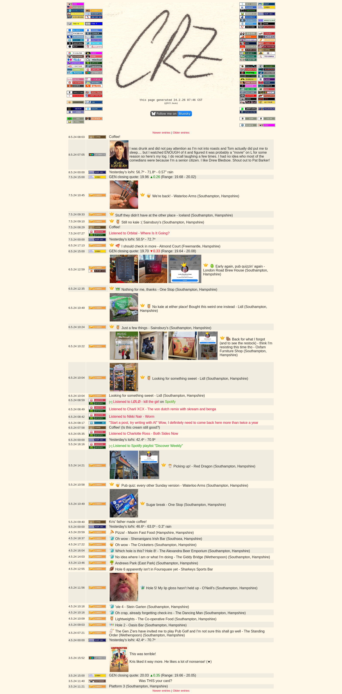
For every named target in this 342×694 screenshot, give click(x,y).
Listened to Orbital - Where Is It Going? (139, 233)
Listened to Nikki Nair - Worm (131, 416)
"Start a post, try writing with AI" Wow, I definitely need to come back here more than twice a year (183, 422)
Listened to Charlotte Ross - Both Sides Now (143, 433)
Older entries (181, 132)
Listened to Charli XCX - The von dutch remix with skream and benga (162, 409)
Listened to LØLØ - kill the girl (136, 402)
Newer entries (161, 132)
